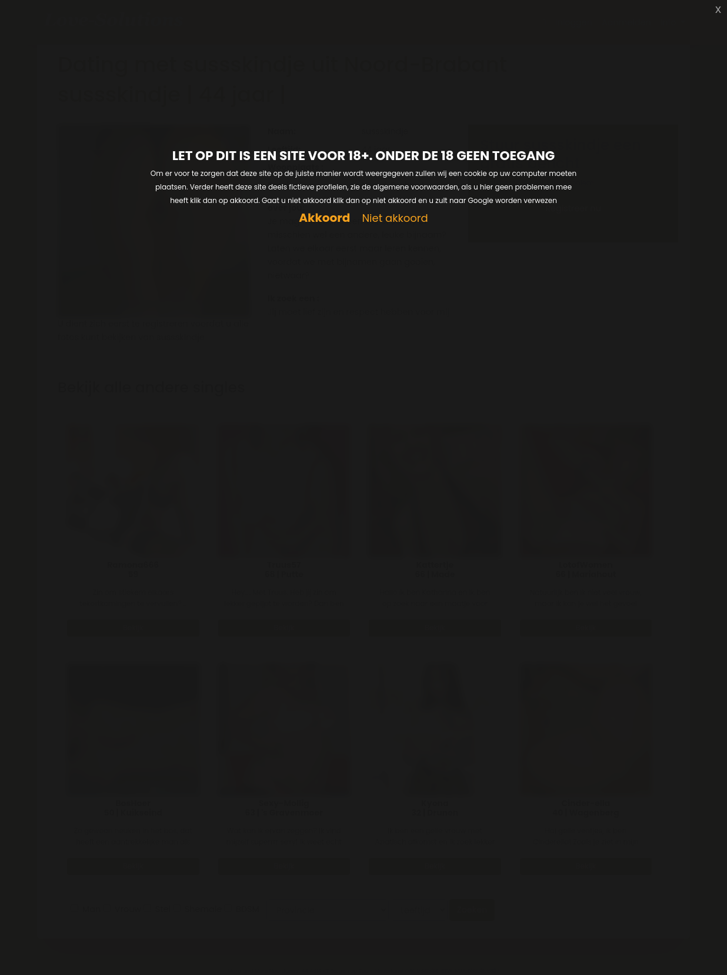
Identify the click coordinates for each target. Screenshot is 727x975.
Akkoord (324, 218)
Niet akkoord (395, 218)
